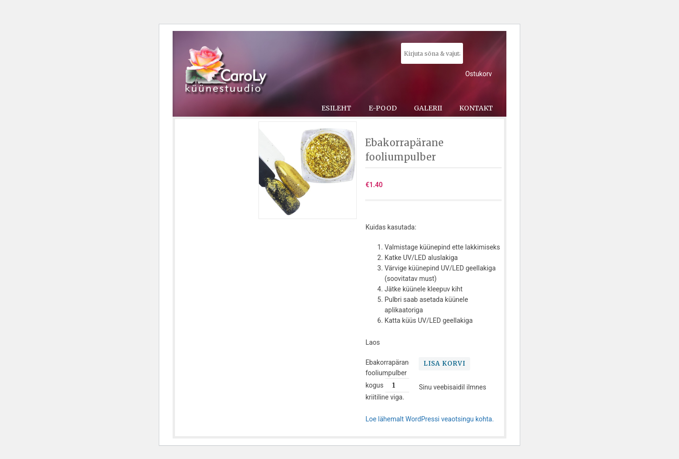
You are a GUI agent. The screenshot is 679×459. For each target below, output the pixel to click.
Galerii (428, 108)
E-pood (383, 108)
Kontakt (476, 108)
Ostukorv (478, 74)
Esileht (336, 108)
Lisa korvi (444, 363)
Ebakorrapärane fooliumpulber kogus (388, 374)
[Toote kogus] (397, 385)
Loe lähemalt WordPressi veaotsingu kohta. (429, 419)
